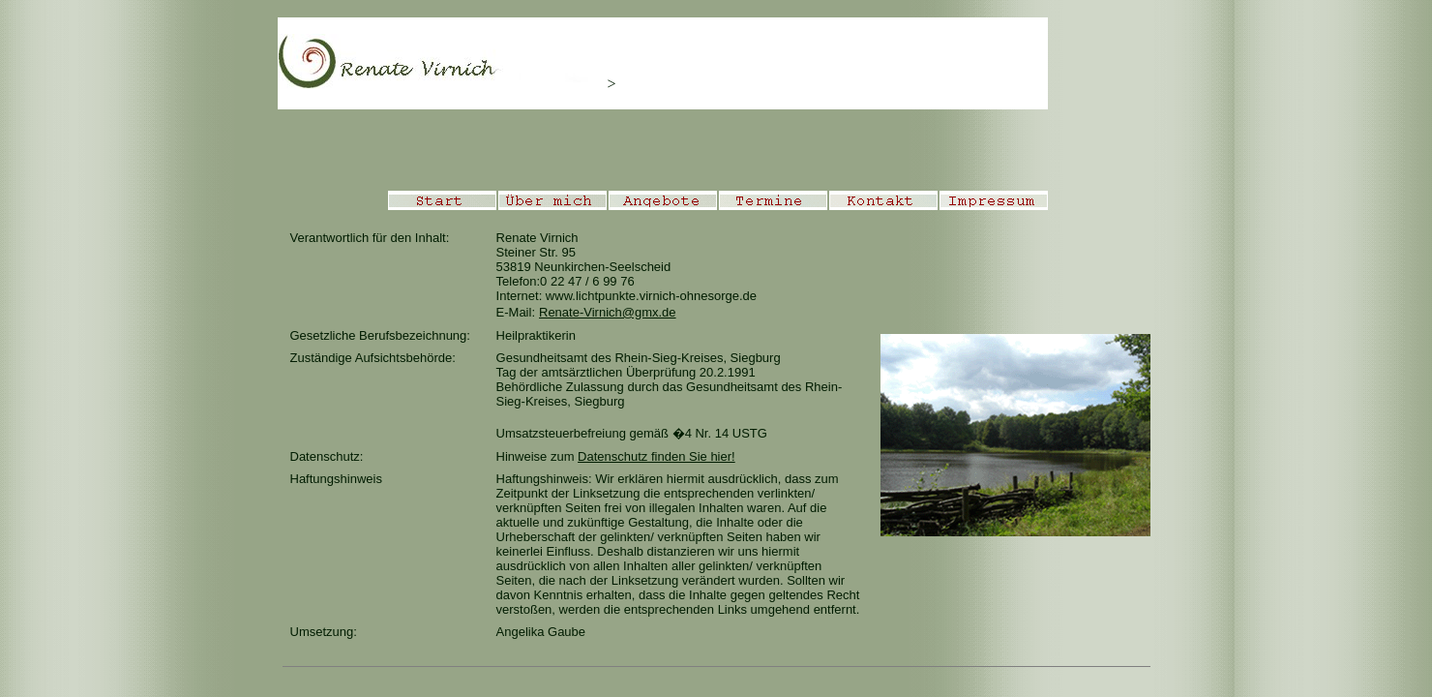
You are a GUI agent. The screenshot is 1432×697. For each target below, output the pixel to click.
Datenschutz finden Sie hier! (656, 456)
